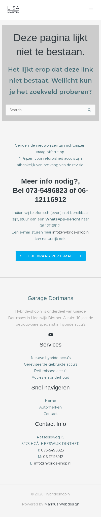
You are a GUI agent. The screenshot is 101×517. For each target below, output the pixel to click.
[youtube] (50, 334)
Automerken (50, 407)
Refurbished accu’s (50, 371)
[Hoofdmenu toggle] (91, 10)
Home (50, 400)
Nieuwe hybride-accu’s (51, 358)
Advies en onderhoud (50, 377)
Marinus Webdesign (61, 504)
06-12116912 (53, 456)
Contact (51, 414)
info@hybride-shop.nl (70, 232)
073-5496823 (52, 450)
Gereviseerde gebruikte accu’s (50, 364)
